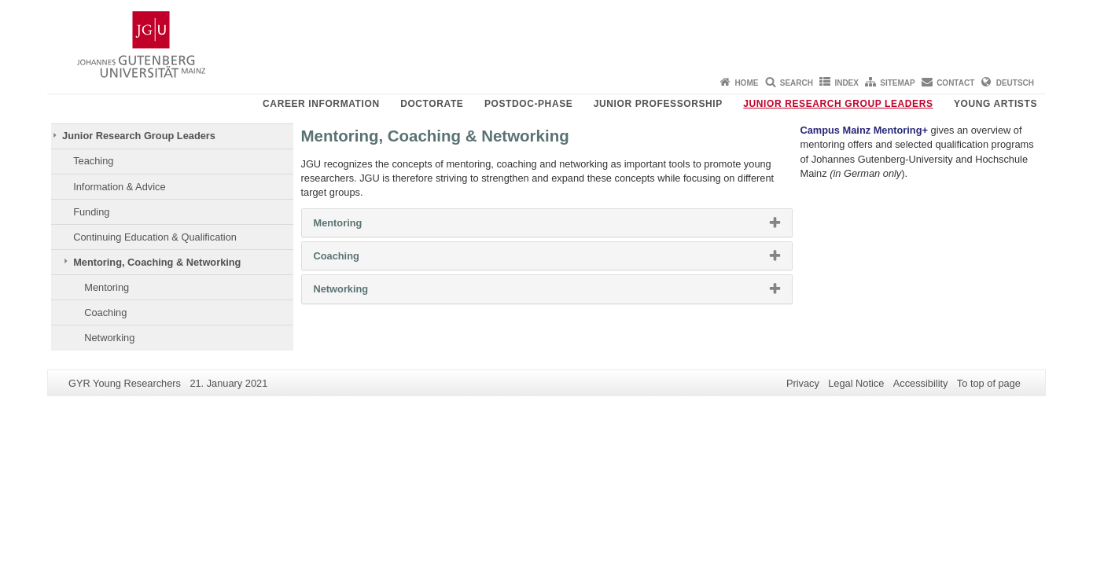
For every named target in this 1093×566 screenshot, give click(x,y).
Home (746, 83)
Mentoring (106, 287)
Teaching (93, 161)
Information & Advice (119, 187)
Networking (109, 338)
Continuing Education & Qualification (155, 237)
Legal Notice (856, 383)
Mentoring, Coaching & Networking (157, 262)
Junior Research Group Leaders (838, 103)
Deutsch (1015, 83)
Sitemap (897, 83)
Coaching (105, 312)
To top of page (989, 383)
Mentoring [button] (358, 226)
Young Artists (995, 103)
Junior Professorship (658, 103)
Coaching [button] (356, 259)
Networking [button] (361, 292)
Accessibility (920, 383)
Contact (955, 83)
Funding (91, 212)
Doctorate (431, 103)
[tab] (547, 223)
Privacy (802, 383)
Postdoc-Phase (528, 103)
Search (796, 83)
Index (846, 83)
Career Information (321, 103)
